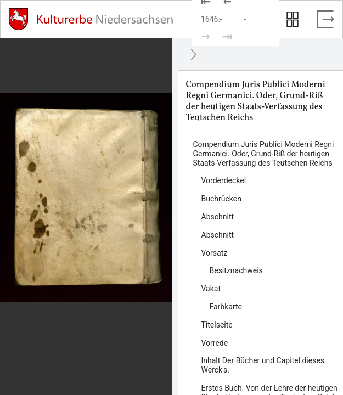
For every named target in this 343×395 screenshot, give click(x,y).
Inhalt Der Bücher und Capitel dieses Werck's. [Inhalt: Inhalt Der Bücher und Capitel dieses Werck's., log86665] (263, 365)
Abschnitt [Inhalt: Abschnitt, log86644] (217, 216)
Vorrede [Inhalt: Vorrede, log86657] (214, 342)
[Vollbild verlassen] (325, 19)
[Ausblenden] (193, 54)
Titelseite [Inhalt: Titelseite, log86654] (217, 324)
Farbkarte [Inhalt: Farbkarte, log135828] (226, 306)
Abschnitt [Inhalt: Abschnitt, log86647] (217, 234)
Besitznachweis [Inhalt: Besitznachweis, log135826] (236, 270)
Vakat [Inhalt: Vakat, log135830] (211, 288)
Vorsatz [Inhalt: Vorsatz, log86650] (214, 253)
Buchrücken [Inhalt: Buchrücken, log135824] (221, 198)
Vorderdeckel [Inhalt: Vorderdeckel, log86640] (223, 180)
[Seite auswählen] (224, 19)
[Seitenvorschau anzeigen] (292, 19)
